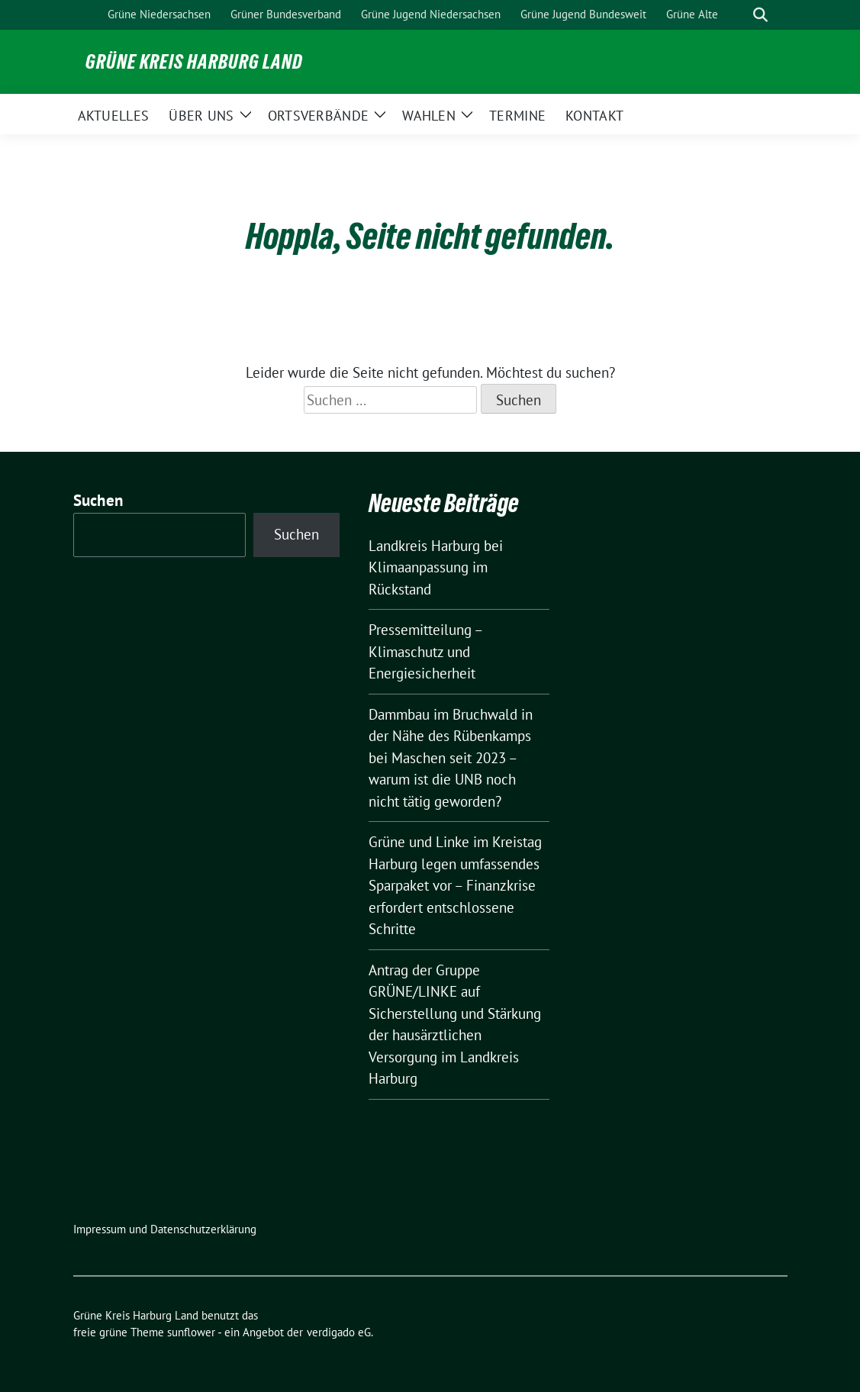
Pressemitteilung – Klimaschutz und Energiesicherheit (425, 651)
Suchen (98, 500)
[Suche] (739, 15)
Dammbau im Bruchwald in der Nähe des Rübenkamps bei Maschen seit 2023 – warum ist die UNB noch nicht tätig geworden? (451, 757)
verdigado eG (339, 1332)
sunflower (191, 1332)
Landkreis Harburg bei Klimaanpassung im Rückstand (436, 567)
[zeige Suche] (760, 15)
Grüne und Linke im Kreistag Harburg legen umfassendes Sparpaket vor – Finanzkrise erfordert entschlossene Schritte (455, 885)
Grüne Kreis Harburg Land (194, 61)
